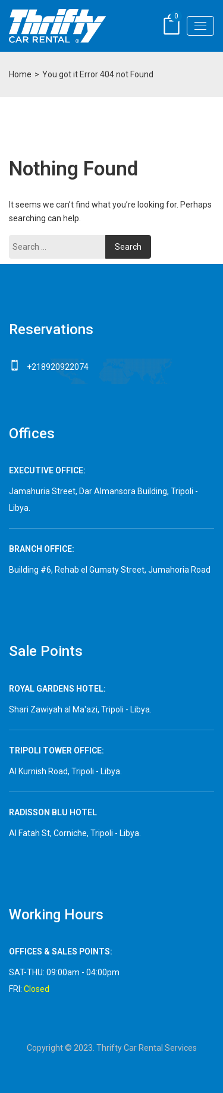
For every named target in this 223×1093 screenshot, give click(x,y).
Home (20, 74)
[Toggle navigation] (200, 26)
